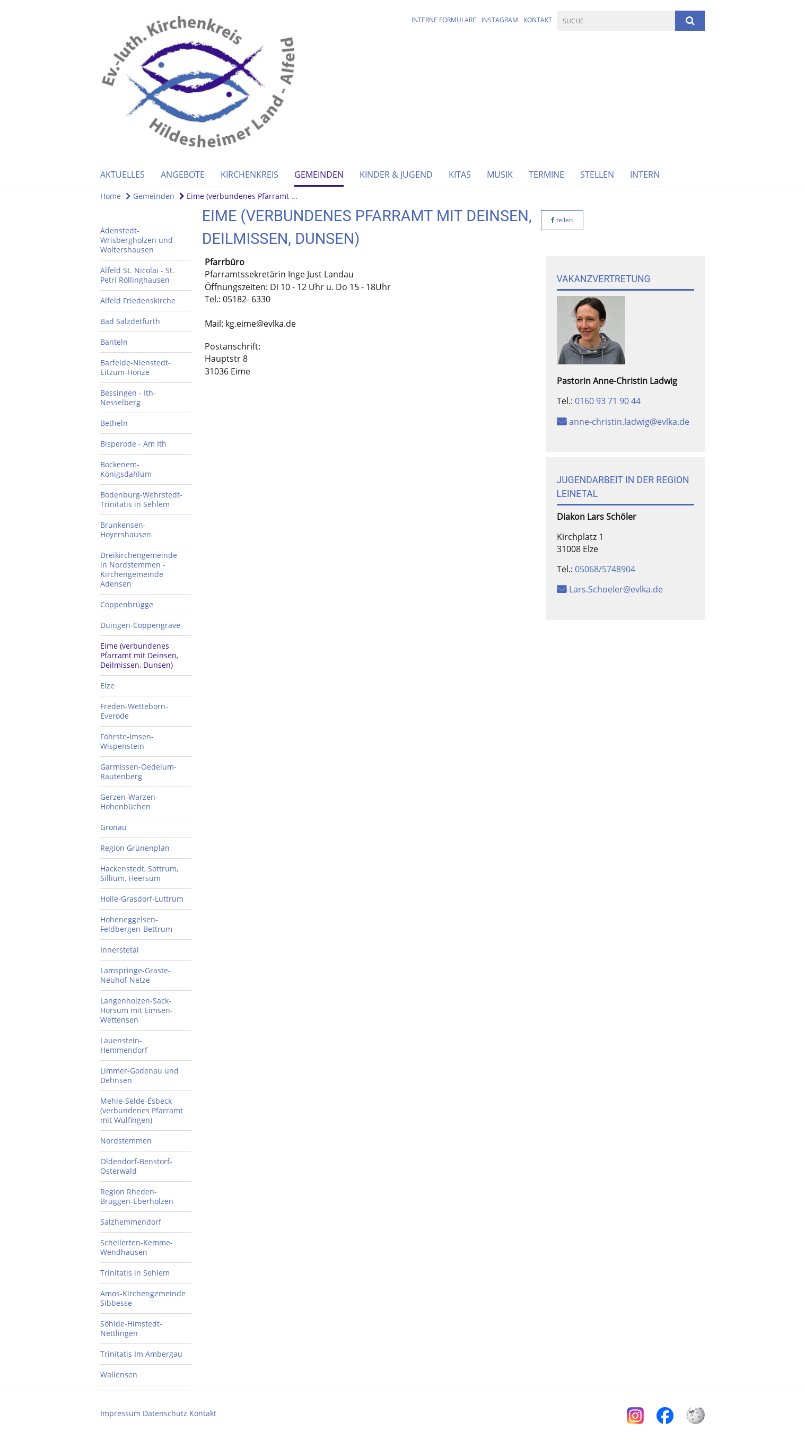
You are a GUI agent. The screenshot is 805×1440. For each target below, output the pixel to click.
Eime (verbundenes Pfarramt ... (238, 196)
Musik (500, 174)
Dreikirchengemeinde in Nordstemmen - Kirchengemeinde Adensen (138, 569)
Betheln (114, 423)
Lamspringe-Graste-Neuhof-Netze (135, 975)
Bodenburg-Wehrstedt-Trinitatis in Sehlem (141, 499)
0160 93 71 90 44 (608, 401)
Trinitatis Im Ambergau (141, 1354)
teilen (562, 219)
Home (110, 196)
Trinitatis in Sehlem (135, 1273)
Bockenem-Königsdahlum (126, 469)
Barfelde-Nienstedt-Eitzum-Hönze (135, 367)
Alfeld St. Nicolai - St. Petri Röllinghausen (137, 275)
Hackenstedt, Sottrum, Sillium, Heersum (139, 873)
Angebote (183, 174)
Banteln (114, 342)
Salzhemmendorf (130, 1222)
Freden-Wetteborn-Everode (134, 711)
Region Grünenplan (135, 848)
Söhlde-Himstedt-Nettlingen (131, 1328)
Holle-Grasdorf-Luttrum (141, 899)
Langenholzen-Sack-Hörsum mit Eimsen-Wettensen (136, 1010)
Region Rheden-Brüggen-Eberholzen (136, 1196)
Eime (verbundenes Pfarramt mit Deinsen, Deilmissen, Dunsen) (139, 655)
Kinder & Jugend (396, 174)
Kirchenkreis (249, 174)
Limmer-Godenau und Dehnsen (139, 1075)
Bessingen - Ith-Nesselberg (128, 397)
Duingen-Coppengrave (140, 625)
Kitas (460, 174)
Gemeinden (319, 174)
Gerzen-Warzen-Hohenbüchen (129, 801)
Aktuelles (122, 174)
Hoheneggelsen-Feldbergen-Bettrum (136, 924)
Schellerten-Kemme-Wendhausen (136, 1247)
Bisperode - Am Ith (133, 444)
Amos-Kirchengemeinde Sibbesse (143, 1298)
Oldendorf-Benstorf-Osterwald (136, 1166)
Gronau (113, 827)
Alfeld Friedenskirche (138, 300)
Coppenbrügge (126, 604)
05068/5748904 (605, 569)
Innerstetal (119, 950)
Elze (107, 685)
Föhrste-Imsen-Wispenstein (127, 741)
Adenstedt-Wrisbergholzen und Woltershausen (136, 240)
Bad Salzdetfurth (130, 321)
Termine (546, 174)
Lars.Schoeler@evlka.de (616, 589)
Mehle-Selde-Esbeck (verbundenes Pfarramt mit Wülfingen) (141, 1110)
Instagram (500, 19)
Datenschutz (165, 1413)
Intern (645, 174)
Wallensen (118, 1374)
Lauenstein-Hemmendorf (123, 1045)
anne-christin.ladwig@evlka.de (629, 421)
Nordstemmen (126, 1141)
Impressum (120, 1413)
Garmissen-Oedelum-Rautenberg (138, 771)
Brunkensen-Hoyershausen (125, 529)
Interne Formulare (444, 19)
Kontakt (537, 19)
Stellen (597, 174)
